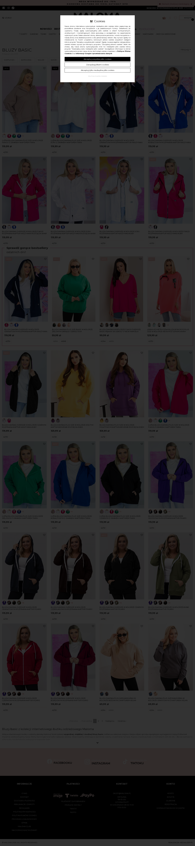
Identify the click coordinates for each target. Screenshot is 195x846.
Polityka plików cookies (97, 76)
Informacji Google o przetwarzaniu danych (94, 53)
